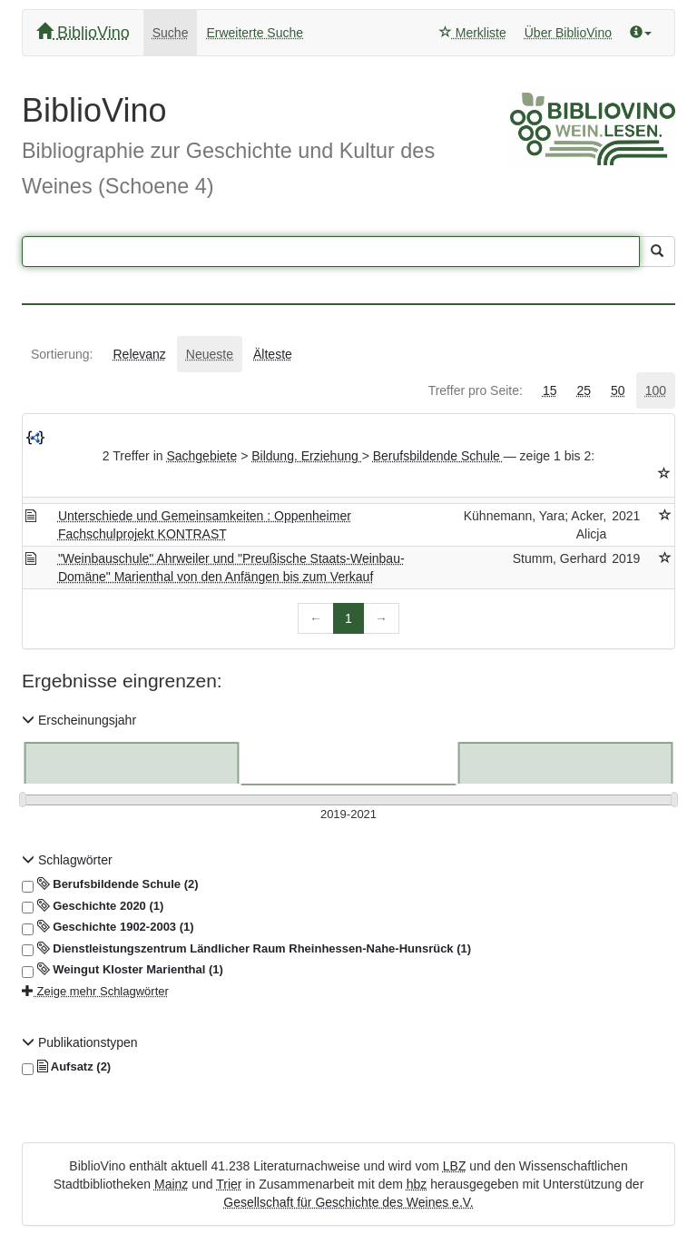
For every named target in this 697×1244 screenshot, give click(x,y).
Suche (170, 32)
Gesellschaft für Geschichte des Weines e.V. (348, 1202)
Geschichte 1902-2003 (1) (108, 927)
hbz (417, 1184)
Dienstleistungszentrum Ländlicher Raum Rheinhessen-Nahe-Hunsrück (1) (246, 949)
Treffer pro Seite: (475, 390)
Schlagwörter (67, 860)
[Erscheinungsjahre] (348, 814)
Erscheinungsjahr (79, 720)
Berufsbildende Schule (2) (110, 884)
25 (583, 390)
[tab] (62, 354)
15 (550, 390)
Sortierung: (62, 354)
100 (655, 390)
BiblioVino (83, 32)
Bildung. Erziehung (306, 456)
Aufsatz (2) (66, 1067)
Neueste (209, 354)
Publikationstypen (80, 1042)
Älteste (272, 354)
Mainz (171, 1184)
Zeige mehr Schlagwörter (95, 991)
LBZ (454, 1166)
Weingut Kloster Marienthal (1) (122, 970)
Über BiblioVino (568, 32)
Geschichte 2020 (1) (92, 906)
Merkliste (472, 32)
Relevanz (139, 354)
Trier (228, 1184)
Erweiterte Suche (254, 32)
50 (618, 390)
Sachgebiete (201, 456)
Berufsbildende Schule (438, 456)
